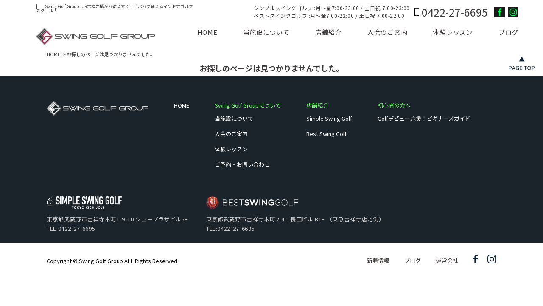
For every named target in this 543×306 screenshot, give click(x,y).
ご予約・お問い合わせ (242, 164)
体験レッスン (453, 32)
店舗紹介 (328, 32)
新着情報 (378, 260)
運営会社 (447, 260)
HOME (207, 32)
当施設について (266, 32)
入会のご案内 (387, 32)
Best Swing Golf (326, 134)
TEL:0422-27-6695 (71, 228)
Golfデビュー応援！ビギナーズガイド (424, 118)
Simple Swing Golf (329, 118)
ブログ (508, 32)
